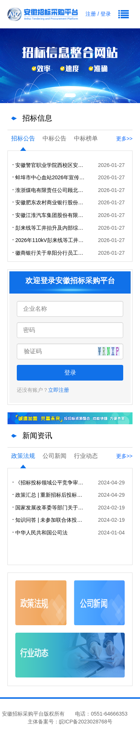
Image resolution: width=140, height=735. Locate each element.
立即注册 (58, 390)
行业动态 (86, 456)
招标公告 (23, 138)
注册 (90, 14)
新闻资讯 (37, 435)
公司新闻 (54, 456)
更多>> (124, 139)
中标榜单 (86, 138)
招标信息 (37, 118)
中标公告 (54, 138)
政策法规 (23, 456)
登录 (105, 14)
